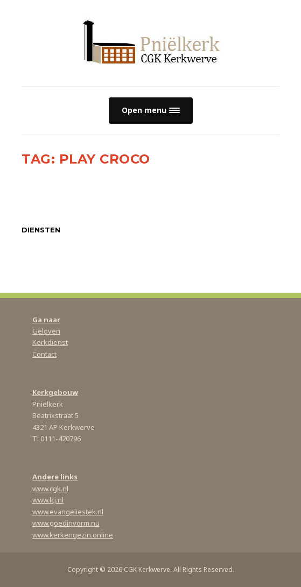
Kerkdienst (50, 342)
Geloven (46, 331)
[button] (151, 110)
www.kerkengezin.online (72, 535)
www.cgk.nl (50, 488)
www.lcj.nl (48, 500)
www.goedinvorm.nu (66, 523)
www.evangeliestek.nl (67, 512)
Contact (44, 354)
